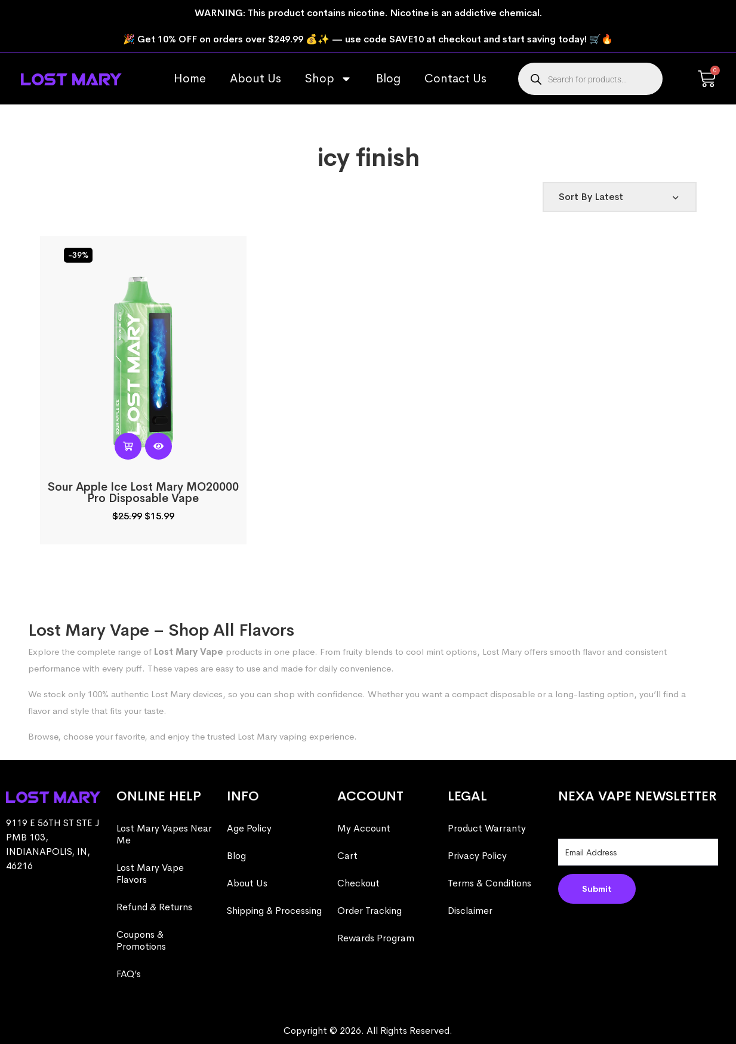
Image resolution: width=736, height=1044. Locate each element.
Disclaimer (470, 910)
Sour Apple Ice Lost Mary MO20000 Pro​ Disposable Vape (143, 493)
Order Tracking (369, 910)
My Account (363, 828)
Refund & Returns (154, 907)
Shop (328, 79)
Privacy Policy (477, 855)
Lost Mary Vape (188, 651)
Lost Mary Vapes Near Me (164, 834)
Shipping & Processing (274, 910)
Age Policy (249, 828)
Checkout (358, 883)
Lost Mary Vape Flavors (150, 873)
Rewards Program (375, 938)
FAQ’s (128, 974)
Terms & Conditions (489, 883)
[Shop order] (620, 197)
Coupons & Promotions (141, 940)
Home (190, 78)
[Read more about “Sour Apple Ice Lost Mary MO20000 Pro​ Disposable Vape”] (128, 446)
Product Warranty (487, 828)
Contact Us (455, 78)
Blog (388, 78)
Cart (347, 855)
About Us (255, 78)
